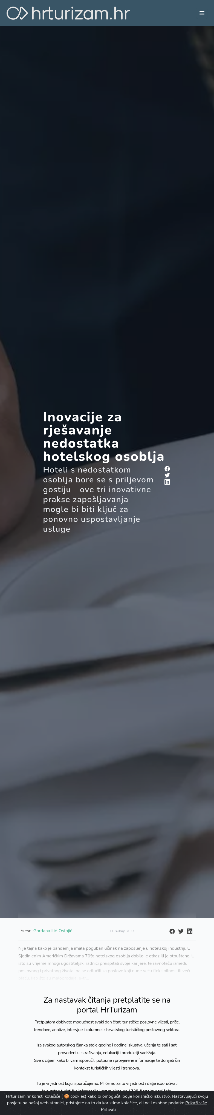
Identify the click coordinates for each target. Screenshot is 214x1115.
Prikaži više (196, 1103)
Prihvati (108, 1110)
